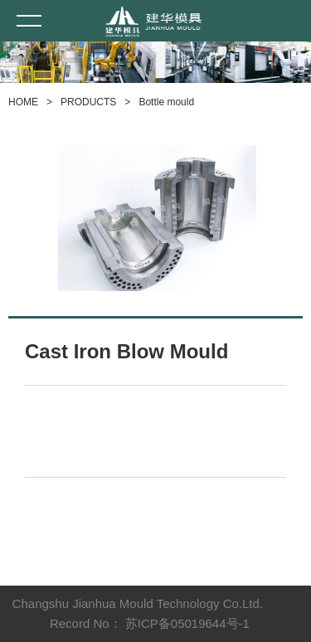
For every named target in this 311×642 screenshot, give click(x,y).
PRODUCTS (88, 102)
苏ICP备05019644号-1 (187, 623)
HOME (23, 102)
